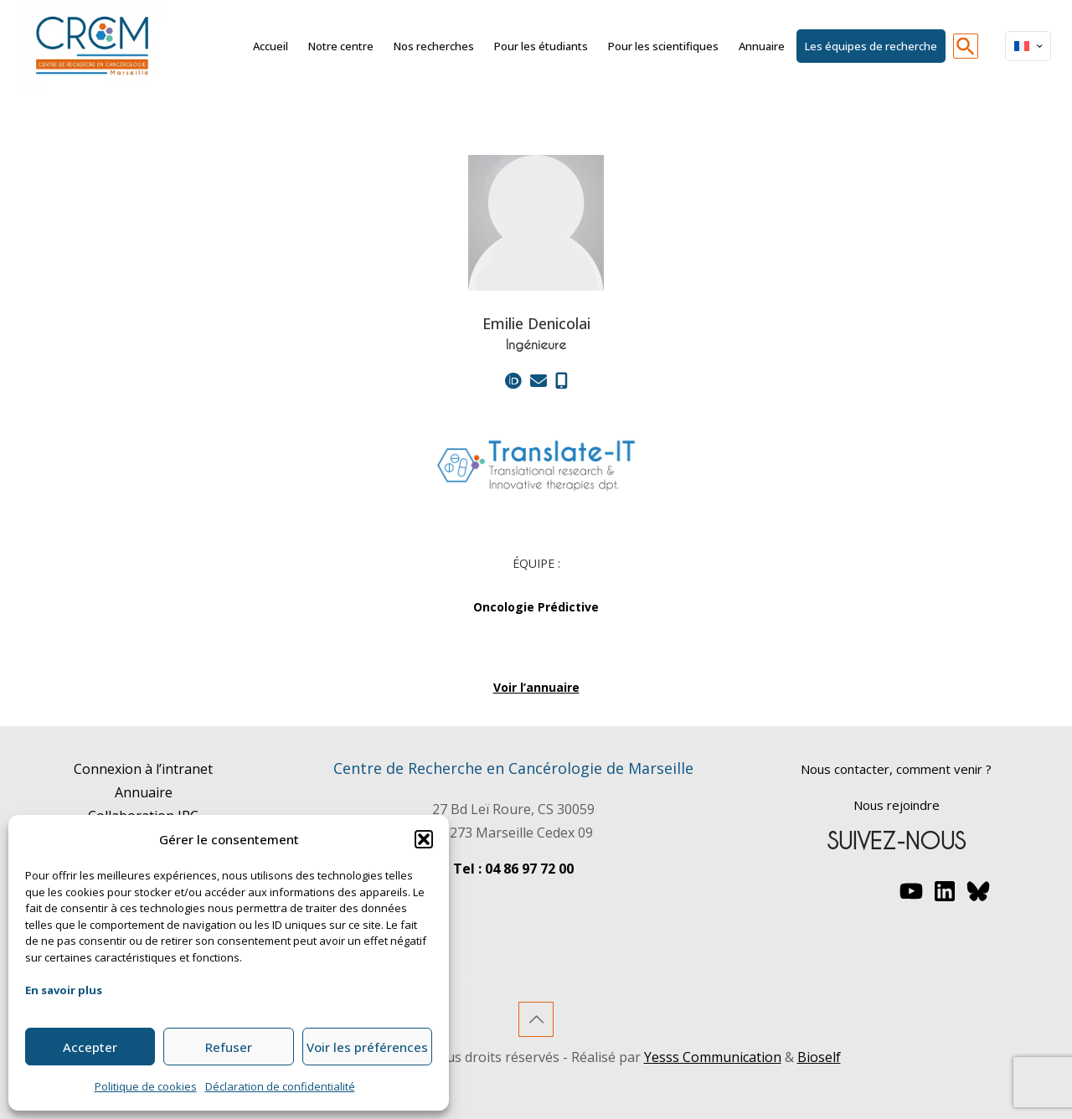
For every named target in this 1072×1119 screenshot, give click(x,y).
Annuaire (144, 792)
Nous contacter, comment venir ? (896, 769)
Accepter (90, 1047)
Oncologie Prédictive (536, 607)
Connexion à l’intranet (143, 769)
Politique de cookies (146, 1086)
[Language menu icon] (1028, 46)
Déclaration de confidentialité (280, 1086)
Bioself (819, 1057)
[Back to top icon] (536, 1019)
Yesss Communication (712, 1057)
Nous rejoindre (896, 805)
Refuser (228, 1047)
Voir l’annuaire (536, 687)
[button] (423, 839)
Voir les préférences (367, 1047)
